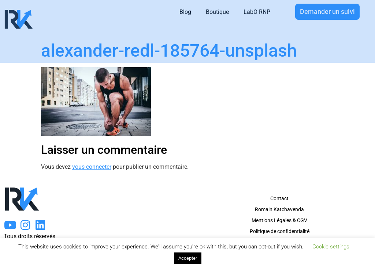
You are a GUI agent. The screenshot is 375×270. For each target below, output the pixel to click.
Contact (279, 198)
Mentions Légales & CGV (279, 220)
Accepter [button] (187, 258)
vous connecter (91, 166)
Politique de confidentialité (279, 231)
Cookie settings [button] (330, 246)
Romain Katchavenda (279, 209)
